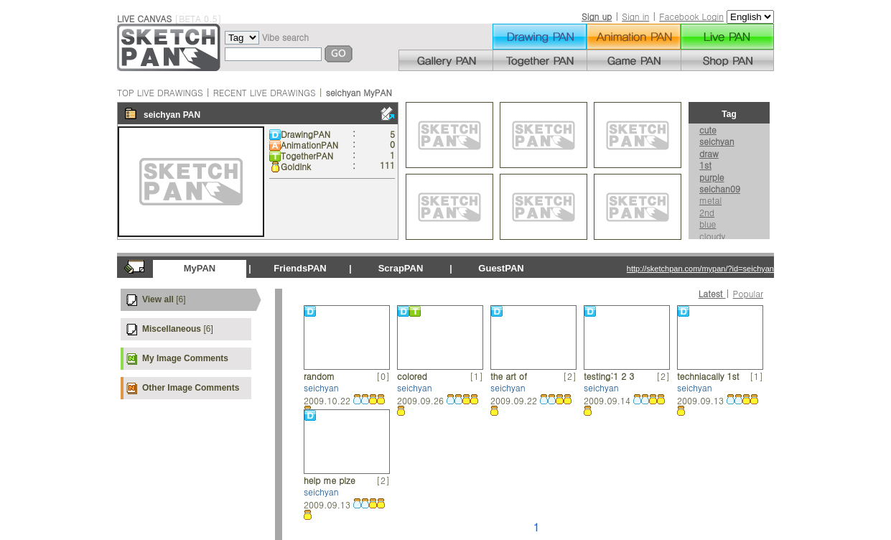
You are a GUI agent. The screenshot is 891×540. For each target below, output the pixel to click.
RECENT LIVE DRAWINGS (264, 92)
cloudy (712, 236)
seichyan (162, 115)
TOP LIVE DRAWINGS (160, 92)
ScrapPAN (401, 268)
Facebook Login (691, 16)
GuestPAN (500, 268)
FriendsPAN (300, 268)
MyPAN (200, 268)
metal (710, 200)
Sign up (597, 16)
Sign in (635, 16)
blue (707, 224)
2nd (706, 212)
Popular (748, 293)
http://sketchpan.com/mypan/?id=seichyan (700, 268)
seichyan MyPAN (359, 92)
